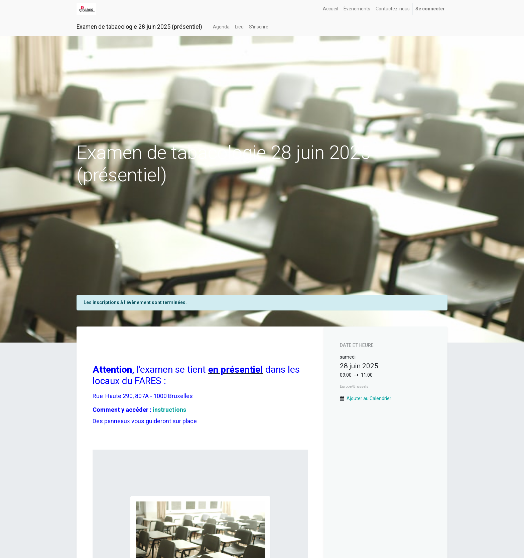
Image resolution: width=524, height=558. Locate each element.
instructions (169, 409)
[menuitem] (330, 9)
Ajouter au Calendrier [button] (369, 398)
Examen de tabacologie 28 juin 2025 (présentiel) (139, 26)
